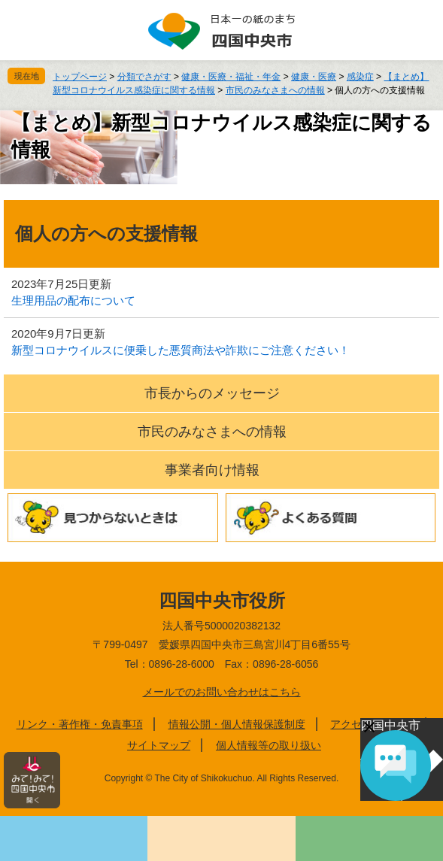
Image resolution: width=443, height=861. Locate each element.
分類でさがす (144, 76)
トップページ (80, 76)
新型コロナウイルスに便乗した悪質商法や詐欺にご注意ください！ (180, 350)
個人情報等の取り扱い (268, 745)
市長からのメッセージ (212, 393)
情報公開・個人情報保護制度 (236, 724)
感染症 (360, 76)
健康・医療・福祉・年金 (231, 76)
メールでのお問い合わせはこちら (222, 692)
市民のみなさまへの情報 (275, 90)
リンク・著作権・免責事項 (80, 724)
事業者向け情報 (212, 469)
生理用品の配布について (73, 300)
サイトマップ (158, 745)
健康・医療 (313, 76)
